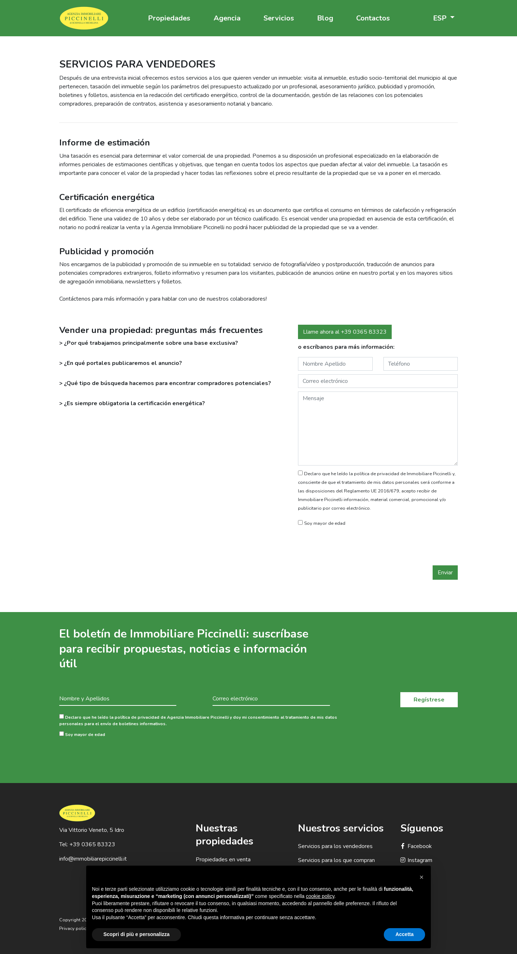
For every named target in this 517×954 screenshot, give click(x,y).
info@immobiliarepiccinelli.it (93, 859)
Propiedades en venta (223, 859)
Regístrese (429, 700)
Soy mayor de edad (82, 734)
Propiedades (169, 18)
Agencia (227, 18)
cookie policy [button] (320, 896)
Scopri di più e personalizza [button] (136, 934)
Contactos (373, 18)
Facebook (416, 846)
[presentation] (352, 548)
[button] (421, 877)
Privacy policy (74, 928)
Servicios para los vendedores (335, 846)
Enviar (445, 572)
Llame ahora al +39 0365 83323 (345, 332)
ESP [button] (440, 18)
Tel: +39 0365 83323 (87, 844)
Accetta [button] (404, 934)
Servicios (279, 18)
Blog (325, 18)
